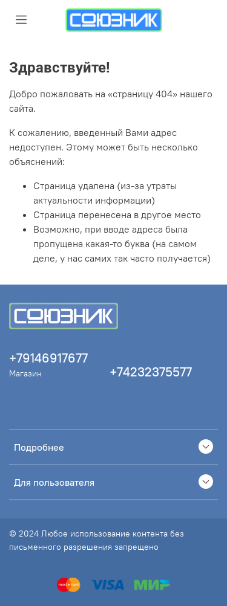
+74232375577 (151, 372)
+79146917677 (48, 358)
